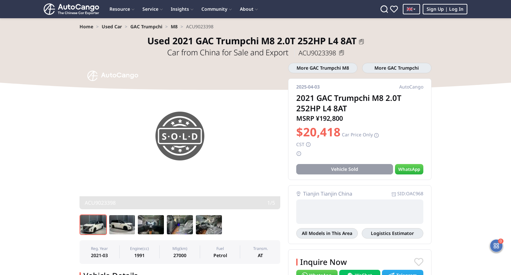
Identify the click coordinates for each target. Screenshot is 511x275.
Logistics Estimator (392, 233)
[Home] (71, 9)
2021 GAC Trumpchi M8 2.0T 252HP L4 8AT (252, 40)
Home (86, 26)
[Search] (384, 9)
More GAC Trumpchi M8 (323, 68)
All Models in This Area (327, 233)
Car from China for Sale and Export (228, 52)
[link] (86, 26)
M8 (174, 26)
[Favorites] (394, 9)
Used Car (112, 26)
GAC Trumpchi (146, 26)
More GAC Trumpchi (396, 68)
